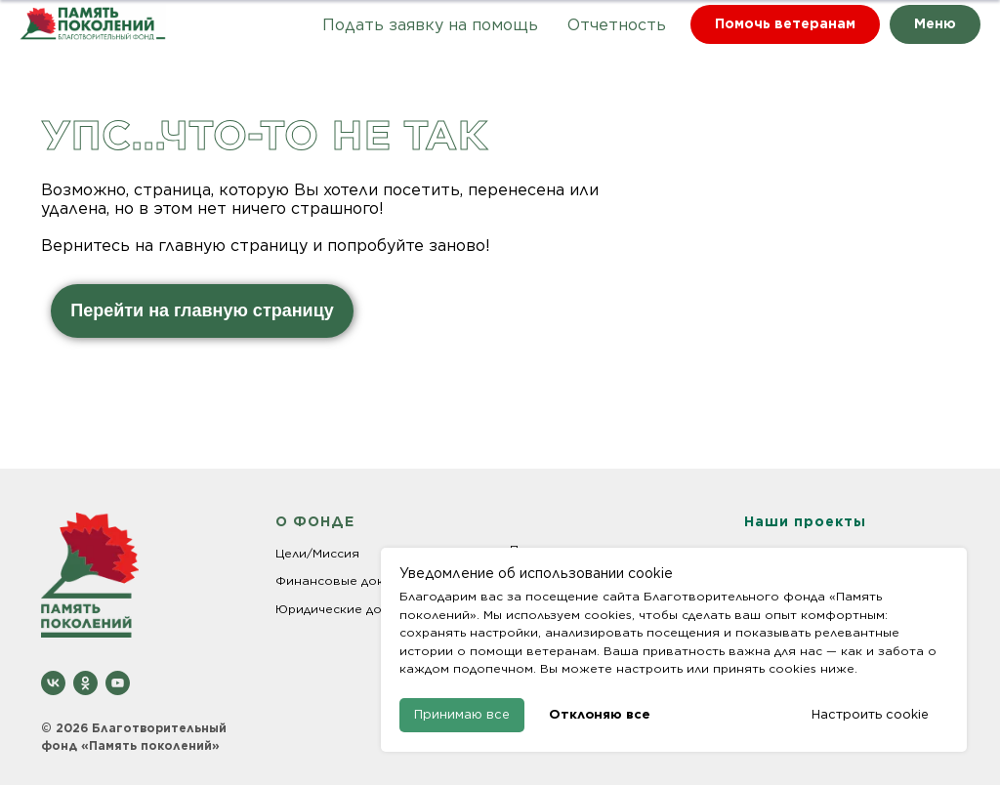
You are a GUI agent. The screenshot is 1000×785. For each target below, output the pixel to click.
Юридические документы (355, 608)
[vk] (53, 683)
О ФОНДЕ (314, 521)
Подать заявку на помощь (430, 25)
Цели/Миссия (317, 553)
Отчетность (616, 25)
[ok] (85, 683)
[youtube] (117, 683)
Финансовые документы (353, 580)
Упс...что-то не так (264, 134)
